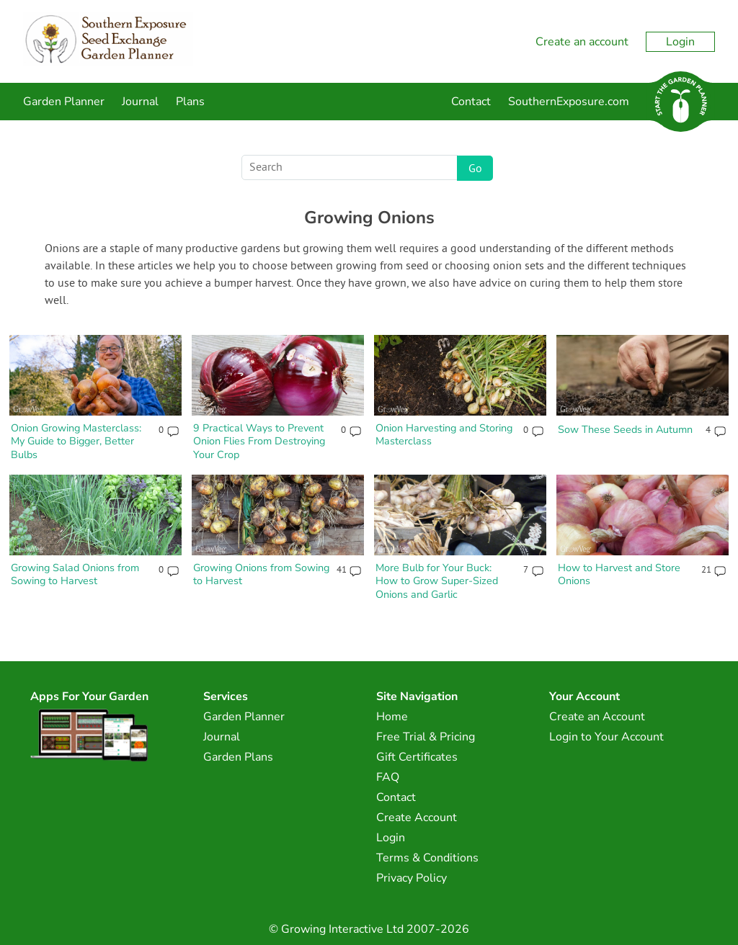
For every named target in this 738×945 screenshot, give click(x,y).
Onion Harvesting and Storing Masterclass (443, 435)
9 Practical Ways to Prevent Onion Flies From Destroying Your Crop (259, 441)
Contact (471, 101)
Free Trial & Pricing (425, 737)
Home (392, 717)
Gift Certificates (417, 757)
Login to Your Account (606, 737)
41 (341, 570)
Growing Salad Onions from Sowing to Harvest (75, 574)
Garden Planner (64, 101)
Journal (140, 101)
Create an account (581, 42)
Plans (190, 101)
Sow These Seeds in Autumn (625, 429)
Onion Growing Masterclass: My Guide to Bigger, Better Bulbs (76, 441)
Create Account (416, 817)
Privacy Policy (411, 878)
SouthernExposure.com (568, 101)
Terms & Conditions (427, 858)
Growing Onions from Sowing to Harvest (261, 574)
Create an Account (597, 717)
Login (680, 42)
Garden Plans (238, 757)
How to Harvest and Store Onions (619, 574)
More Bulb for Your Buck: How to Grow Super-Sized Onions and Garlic (436, 580)
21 (706, 570)
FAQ (387, 777)
